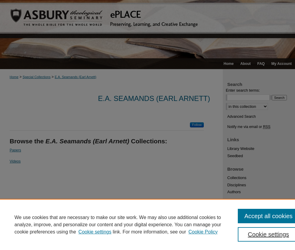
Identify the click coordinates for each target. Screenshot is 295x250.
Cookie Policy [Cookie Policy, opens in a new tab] (203, 231)
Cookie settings (95, 231)
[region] (147, 224)
